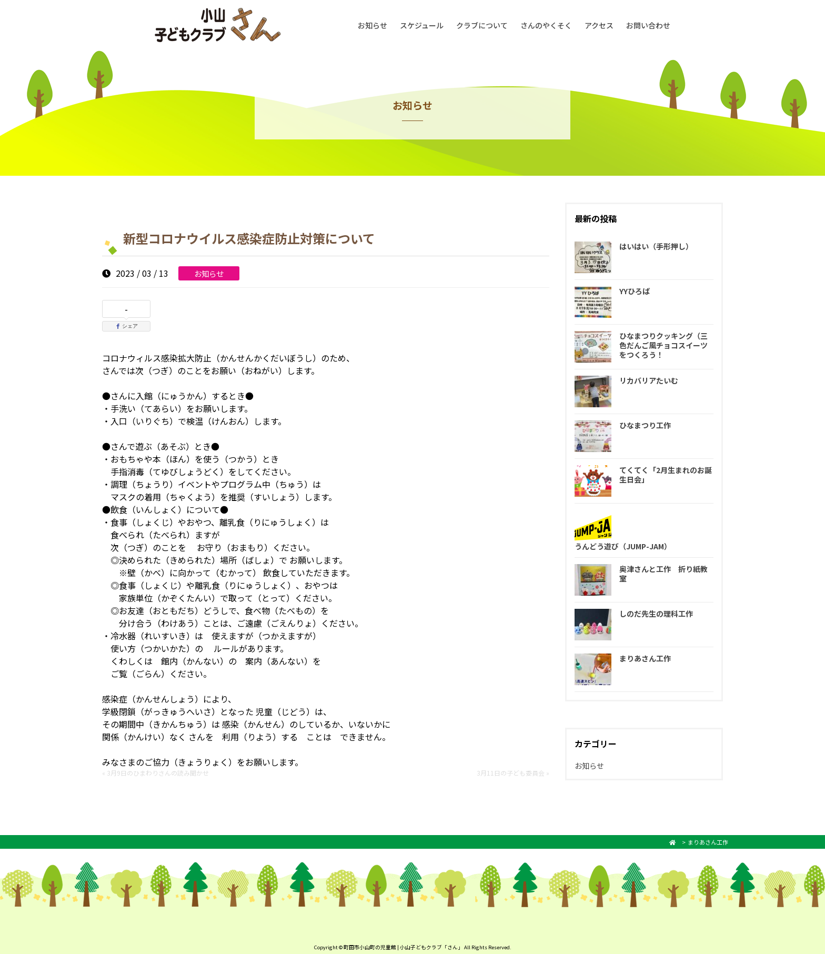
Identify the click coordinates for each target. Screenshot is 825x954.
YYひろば (634, 291)
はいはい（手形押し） (656, 246)
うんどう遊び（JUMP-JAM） (623, 546)
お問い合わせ (648, 25)
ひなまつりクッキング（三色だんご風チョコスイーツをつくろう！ (663, 345)
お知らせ (372, 25)
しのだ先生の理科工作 (656, 613)
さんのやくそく (546, 25)
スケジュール (422, 25)
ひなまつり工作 (645, 425)
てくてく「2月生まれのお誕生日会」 (665, 475)
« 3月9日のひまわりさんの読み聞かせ (155, 772)
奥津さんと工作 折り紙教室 (663, 574)
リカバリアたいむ (648, 380)
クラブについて (482, 25)
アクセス (599, 25)
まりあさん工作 (645, 658)
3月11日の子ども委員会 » (513, 772)
